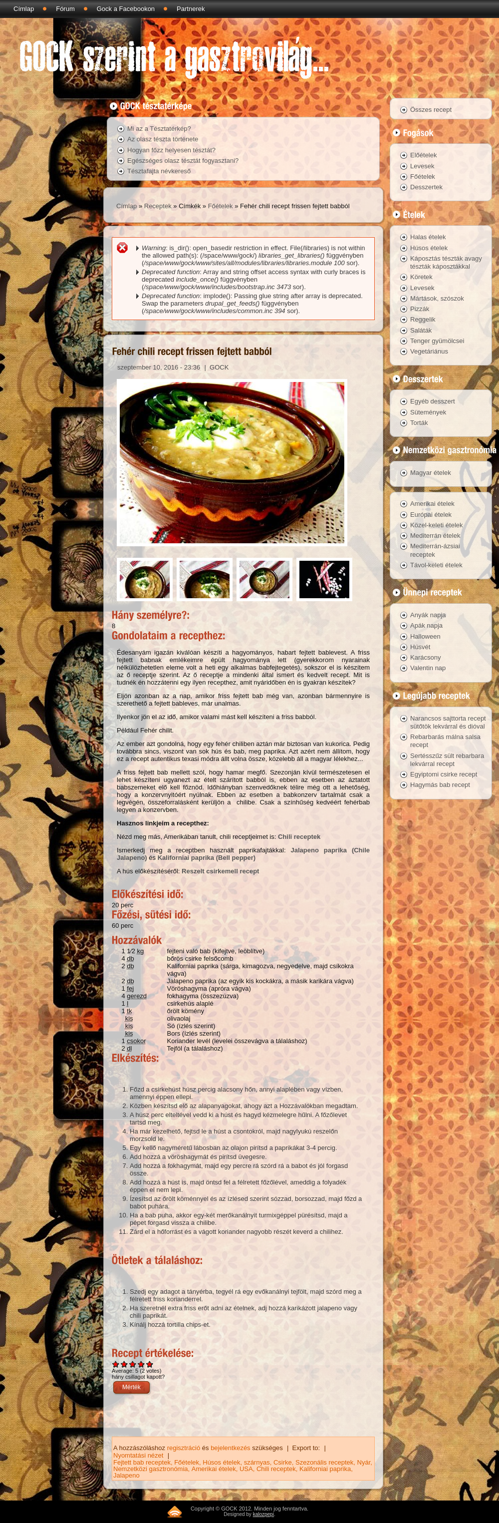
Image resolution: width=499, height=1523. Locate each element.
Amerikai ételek (214, 1469)
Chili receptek (299, 836)
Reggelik (423, 319)
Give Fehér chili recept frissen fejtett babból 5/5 (150, 1364)
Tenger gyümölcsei (437, 341)
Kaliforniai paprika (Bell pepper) (207, 857)
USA (246, 1469)
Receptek (158, 206)
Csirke (282, 1462)
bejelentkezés (230, 1448)
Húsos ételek (221, 1462)
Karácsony (425, 657)
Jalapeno (126, 1475)
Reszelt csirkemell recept (220, 871)
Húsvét (420, 647)
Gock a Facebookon (126, 8)
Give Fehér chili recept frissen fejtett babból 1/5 (116, 1364)
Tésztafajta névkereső (159, 171)
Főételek (220, 206)
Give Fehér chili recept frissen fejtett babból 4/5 (141, 1364)
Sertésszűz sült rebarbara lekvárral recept (447, 759)
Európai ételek (431, 514)
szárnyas (257, 1462)
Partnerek (191, 8)
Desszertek (426, 187)
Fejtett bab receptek (142, 1462)
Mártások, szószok (437, 298)
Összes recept (431, 109)
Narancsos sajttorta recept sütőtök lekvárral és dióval (448, 722)
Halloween (425, 636)
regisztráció (183, 1448)
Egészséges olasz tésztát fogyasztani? (183, 160)
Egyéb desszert (432, 401)
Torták (419, 422)
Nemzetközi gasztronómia (150, 1469)
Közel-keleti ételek (436, 525)
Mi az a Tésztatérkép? (159, 128)
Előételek (423, 155)
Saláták (421, 330)
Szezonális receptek (324, 1462)
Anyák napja (428, 615)
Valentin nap (428, 668)
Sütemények (428, 412)
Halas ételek (428, 237)
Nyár (364, 1462)
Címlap (23, 8)
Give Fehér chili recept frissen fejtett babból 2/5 (124, 1364)
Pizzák (419, 309)
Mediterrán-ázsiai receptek (435, 550)
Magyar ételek (430, 472)
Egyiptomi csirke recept (443, 774)
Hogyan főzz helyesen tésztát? (171, 150)
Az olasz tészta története (162, 139)
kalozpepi (263, 1514)
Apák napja (426, 625)
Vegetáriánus (429, 351)
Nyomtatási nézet (138, 1455)
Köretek (421, 277)
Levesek (422, 166)
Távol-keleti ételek (436, 565)
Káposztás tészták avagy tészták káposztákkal (446, 262)
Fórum (65, 8)
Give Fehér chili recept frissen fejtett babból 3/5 (133, 1364)
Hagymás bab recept (440, 784)
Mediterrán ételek (435, 535)
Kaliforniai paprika (325, 1469)
